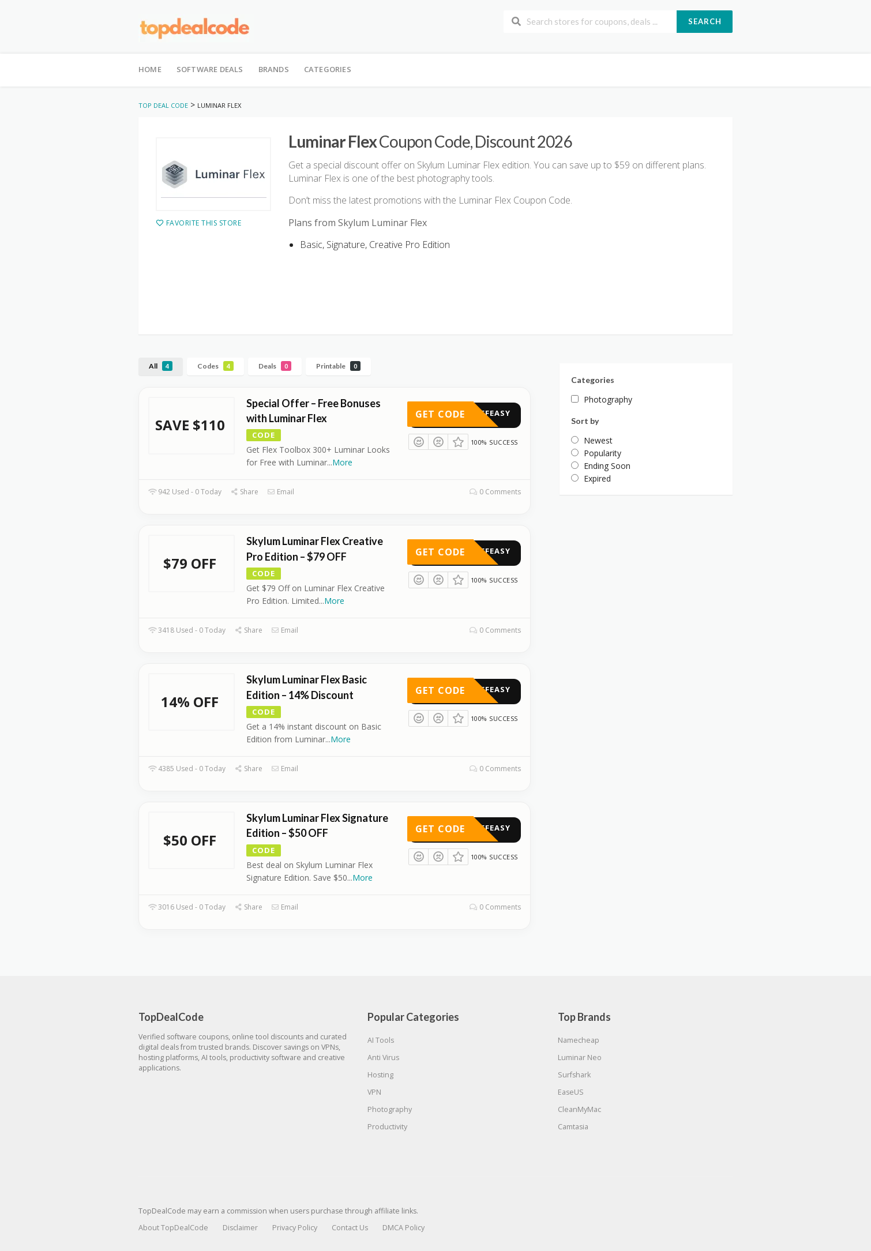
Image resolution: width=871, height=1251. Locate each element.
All (160, 366)
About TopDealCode (173, 1228)
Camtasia (573, 1127)
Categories (327, 69)
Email (280, 492)
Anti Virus (383, 1057)
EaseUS (571, 1092)
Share (244, 492)
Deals (274, 366)
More (342, 462)
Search (705, 21)
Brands (273, 69)
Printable (338, 366)
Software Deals (210, 69)
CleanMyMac (579, 1109)
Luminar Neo (580, 1057)
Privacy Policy (294, 1228)
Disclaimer (240, 1228)
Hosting (380, 1075)
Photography (389, 1109)
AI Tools (380, 1040)
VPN (374, 1092)
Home (150, 69)
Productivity (387, 1127)
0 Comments (495, 492)
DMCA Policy (403, 1228)
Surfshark (574, 1075)
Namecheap (578, 1040)
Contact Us (350, 1228)
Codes (215, 366)
